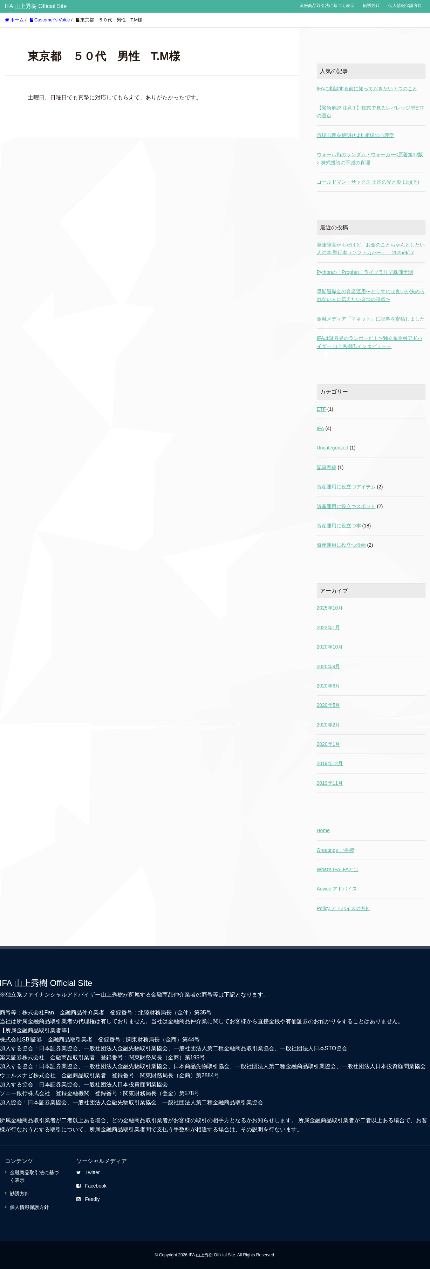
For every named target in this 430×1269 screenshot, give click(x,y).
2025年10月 (330, 608)
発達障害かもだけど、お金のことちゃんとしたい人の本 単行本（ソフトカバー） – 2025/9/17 (371, 248)
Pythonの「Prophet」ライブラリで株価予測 (365, 272)
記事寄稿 (326, 467)
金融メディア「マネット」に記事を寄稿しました (371, 319)
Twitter (88, 1172)
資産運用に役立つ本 (339, 525)
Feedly (88, 1199)
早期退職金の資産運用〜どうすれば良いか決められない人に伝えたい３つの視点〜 (371, 295)
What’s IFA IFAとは (338, 869)
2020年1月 (328, 744)
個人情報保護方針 (405, 5)
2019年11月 (330, 783)
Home (323, 830)
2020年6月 (328, 686)
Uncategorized (332, 448)
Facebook (91, 1186)
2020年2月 (328, 725)
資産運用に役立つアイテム (346, 486)
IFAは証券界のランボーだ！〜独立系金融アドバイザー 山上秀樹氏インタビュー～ (369, 342)
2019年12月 (330, 763)
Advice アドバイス (337, 889)
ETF (321, 409)
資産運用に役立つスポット (346, 506)
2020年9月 (328, 666)
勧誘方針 (371, 5)
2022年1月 (328, 627)
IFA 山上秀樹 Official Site (36, 6)
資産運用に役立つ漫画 (341, 545)
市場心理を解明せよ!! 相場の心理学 (356, 135)
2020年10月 (330, 647)
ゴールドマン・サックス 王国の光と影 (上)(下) (368, 182)
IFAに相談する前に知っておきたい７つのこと (367, 88)
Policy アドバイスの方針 (343, 908)
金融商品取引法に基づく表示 (327, 5)
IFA (320, 428)
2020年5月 (328, 705)
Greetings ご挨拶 (335, 850)
